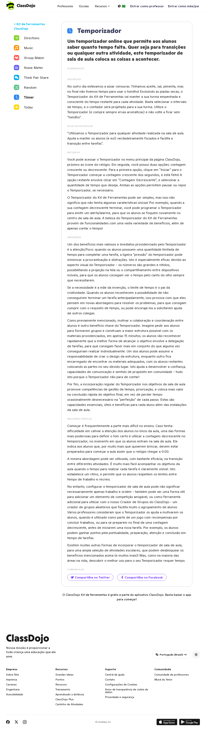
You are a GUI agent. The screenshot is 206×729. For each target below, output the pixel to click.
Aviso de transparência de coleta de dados (126, 691)
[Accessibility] (196, 654)
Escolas (84, 6)
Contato (110, 679)
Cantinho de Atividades (69, 704)
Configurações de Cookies (121, 684)
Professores (65, 6)
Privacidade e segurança (119, 697)
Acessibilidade (14, 694)
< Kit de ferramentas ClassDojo (29, 26)
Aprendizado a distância (69, 694)
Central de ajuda (114, 674)
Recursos (61, 684)
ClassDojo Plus (64, 699)
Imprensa (11, 679)
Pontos (59, 679)
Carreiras (11, 684)
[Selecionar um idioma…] (121, 6)
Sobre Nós (12, 674)
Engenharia (13, 689)
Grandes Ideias (64, 674)
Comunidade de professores (171, 674)
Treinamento (62, 689)
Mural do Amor (163, 679)
